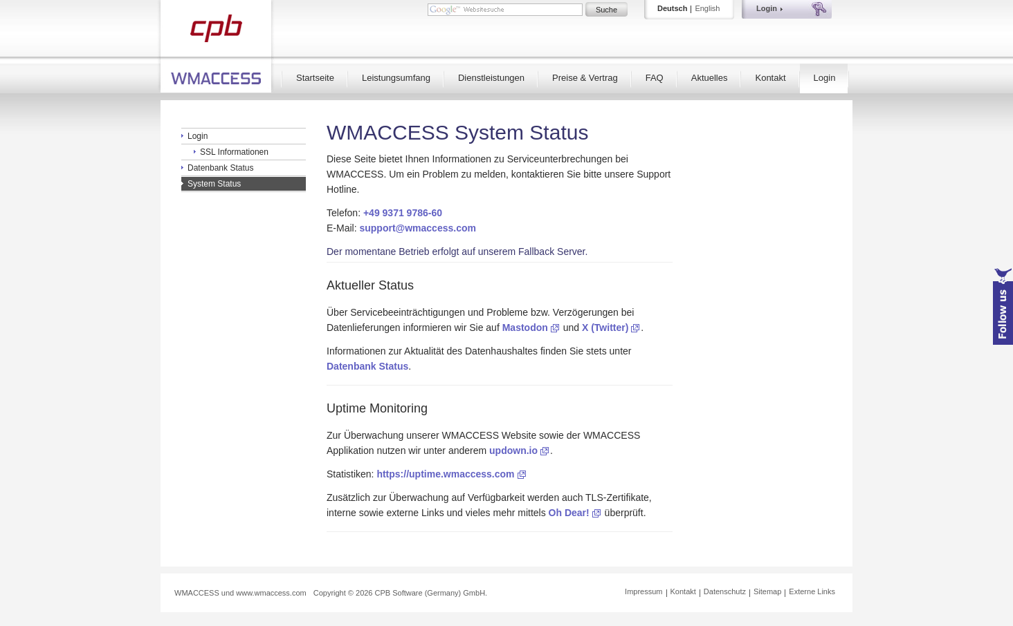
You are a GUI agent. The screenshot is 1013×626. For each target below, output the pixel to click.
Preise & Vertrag (585, 78)
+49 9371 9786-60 (402, 212)
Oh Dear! (569, 512)
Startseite (315, 78)
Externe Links (812, 591)
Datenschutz (725, 591)
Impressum (643, 591)
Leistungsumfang (396, 78)
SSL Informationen (234, 152)
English (707, 8)
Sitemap (767, 591)
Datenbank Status (220, 168)
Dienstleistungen (491, 78)
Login (825, 78)
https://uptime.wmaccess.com (445, 474)
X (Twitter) (605, 327)
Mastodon (525, 327)
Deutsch (672, 8)
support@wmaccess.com (417, 228)
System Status (214, 184)
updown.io (513, 450)
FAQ (655, 78)
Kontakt (770, 78)
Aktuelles (709, 78)
